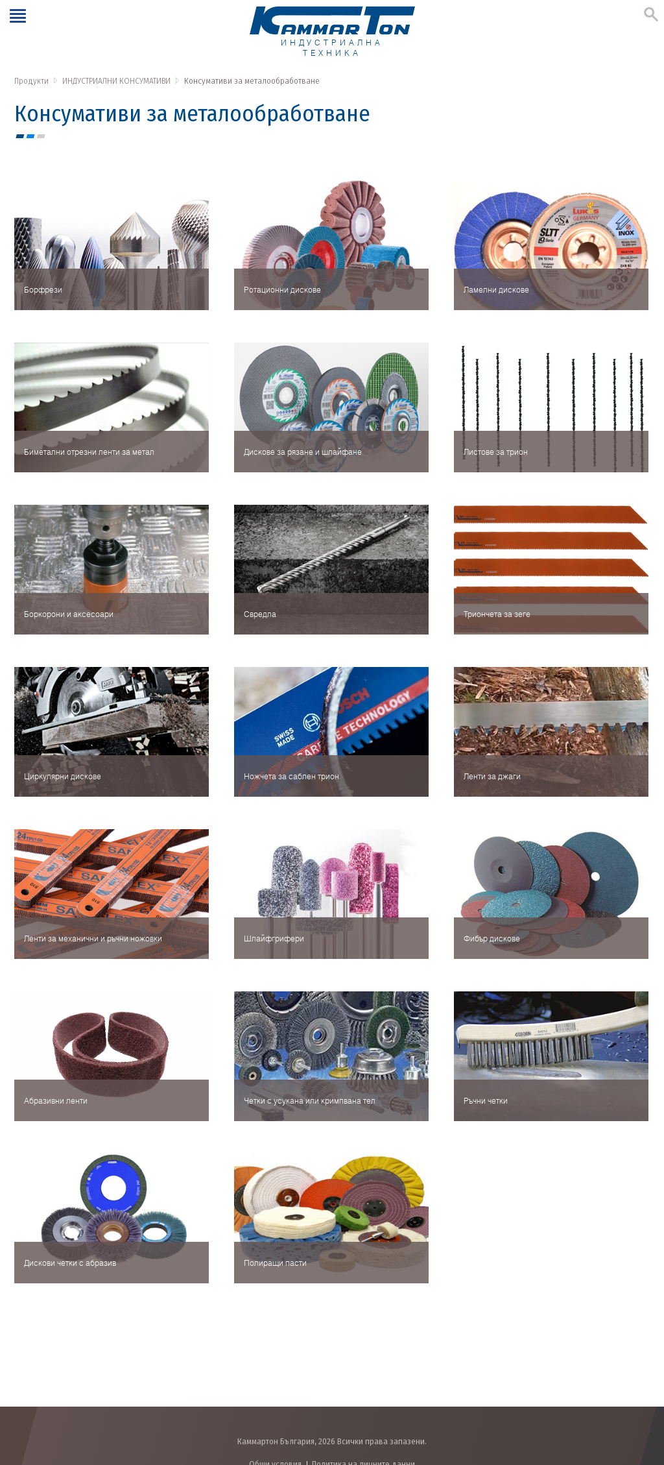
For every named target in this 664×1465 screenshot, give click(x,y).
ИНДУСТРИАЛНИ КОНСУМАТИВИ (116, 81)
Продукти (31, 81)
